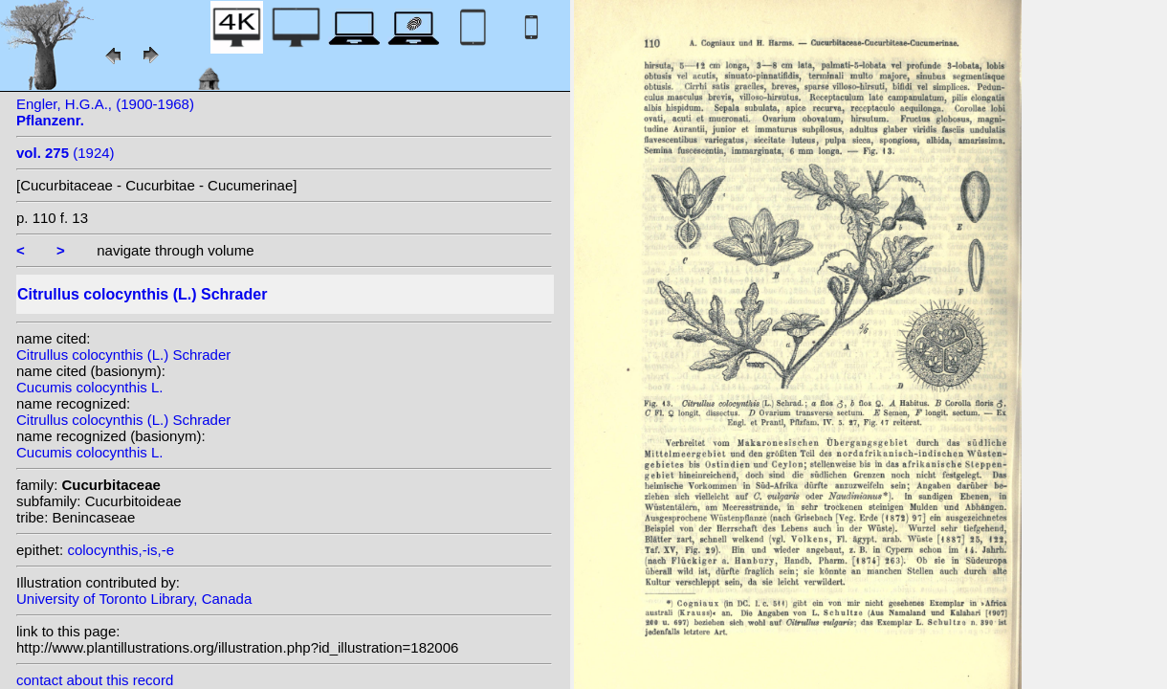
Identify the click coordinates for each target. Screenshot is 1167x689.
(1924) (65, 152)
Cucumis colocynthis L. (89, 387)
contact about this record (94, 680)
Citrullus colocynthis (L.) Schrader (123, 354)
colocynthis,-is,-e (120, 550)
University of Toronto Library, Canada (134, 598)
